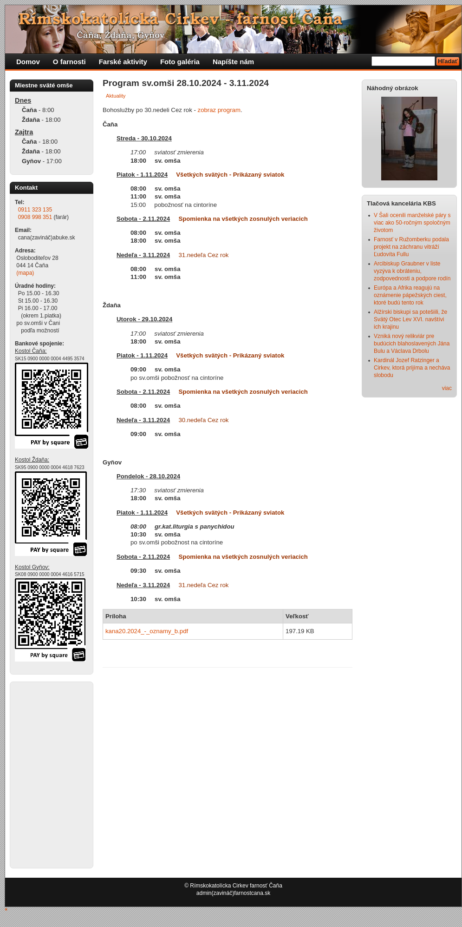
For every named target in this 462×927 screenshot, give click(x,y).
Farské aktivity (123, 62)
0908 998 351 (35, 217)
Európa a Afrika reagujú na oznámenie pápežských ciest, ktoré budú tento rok (410, 295)
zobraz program (219, 109)
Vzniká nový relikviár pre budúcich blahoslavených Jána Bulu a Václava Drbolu (411, 343)
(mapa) (25, 273)
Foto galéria (180, 62)
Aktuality (115, 96)
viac (447, 388)
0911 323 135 (35, 209)
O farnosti (69, 62)
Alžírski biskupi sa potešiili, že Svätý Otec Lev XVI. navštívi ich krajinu (410, 319)
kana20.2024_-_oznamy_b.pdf (146, 631)
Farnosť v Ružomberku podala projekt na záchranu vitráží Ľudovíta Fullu (411, 247)
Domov (28, 62)
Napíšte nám (233, 62)
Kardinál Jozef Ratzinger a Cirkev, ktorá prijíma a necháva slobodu (412, 367)
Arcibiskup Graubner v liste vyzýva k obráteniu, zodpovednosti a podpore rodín (412, 271)
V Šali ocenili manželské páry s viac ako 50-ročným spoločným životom (412, 222)
